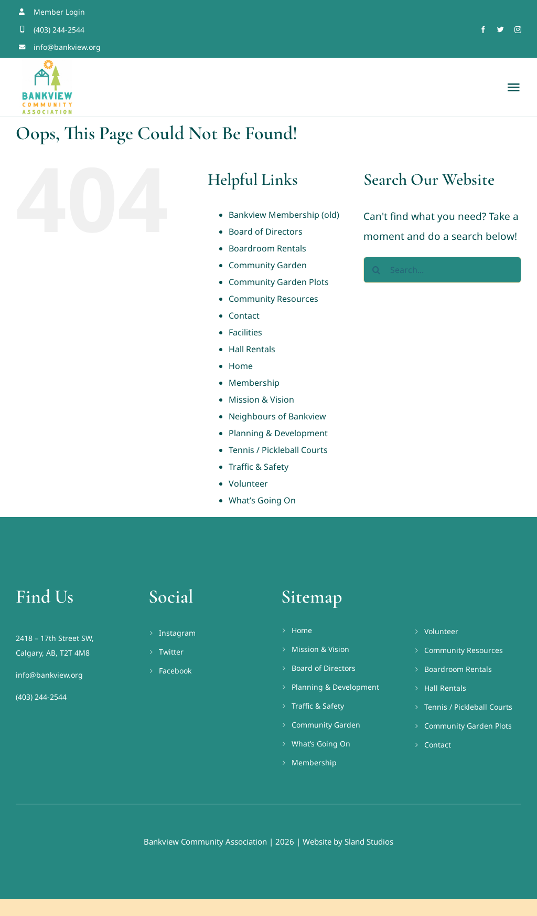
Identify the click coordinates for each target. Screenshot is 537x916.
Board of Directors (266, 231)
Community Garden (268, 265)
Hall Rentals (252, 349)
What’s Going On (262, 500)
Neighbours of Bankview (277, 416)
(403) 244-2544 (41, 697)
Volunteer (248, 483)
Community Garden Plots (279, 282)
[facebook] (483, 29)
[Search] (376, 270)
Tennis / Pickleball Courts (278, 450)
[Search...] (442, 270)
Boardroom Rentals (267, 248)
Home (241, 366)
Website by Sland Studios (348, 841)
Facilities (245, 332)
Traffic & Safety (258, 466)
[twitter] (500, 29)
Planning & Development (278, 433)
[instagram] (517, 29)
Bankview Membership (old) (284, 214)
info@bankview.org (49, 675)
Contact (244, 315)
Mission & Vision (261, 399)
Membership (254, 382)
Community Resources (273, 298)
